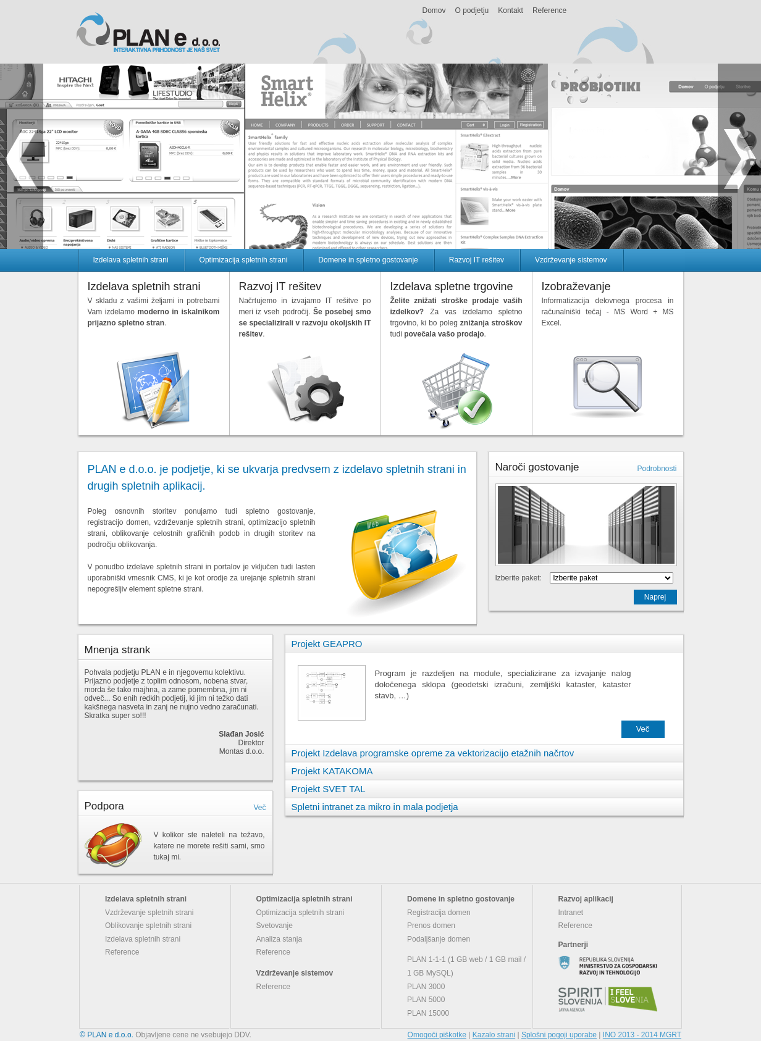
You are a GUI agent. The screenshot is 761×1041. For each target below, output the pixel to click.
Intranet (571, 912)
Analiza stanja (279, 939)
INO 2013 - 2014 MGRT (642, 1035)
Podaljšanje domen (438, 939)
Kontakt (510, 10)
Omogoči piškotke (437, 1035)
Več (259, 807)
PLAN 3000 (426, 986)
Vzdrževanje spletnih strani (149, 912)
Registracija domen (439, 912)
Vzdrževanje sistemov (571, 260)
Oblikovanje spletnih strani (148, 925)
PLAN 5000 (426, 999)
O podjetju (472, 10)
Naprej (655, 597)
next (739, 156)
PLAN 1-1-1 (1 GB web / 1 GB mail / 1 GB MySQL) (466, 966)
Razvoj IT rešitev (476, 260)
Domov (434, 10)
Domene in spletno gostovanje (368, 260)
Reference (549, 10)
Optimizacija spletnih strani (244, 260)
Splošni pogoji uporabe (559, 1035)
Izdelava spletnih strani (131, 260)
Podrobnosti (656, 468)
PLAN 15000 (428, 1013)
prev (21, 156)
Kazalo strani (494, 1035)
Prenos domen (431, 925)
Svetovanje (274, 925)
